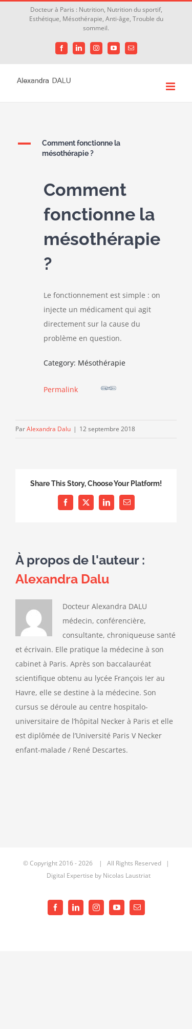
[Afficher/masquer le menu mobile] (171, 86)
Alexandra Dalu (49, 429)
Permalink (80, 387)
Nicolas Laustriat (127, 875)
